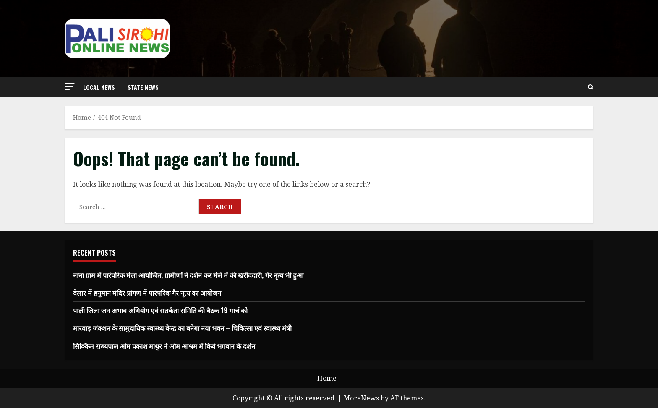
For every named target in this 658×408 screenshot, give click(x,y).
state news (143, 87)
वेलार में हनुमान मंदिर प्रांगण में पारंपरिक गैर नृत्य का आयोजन (147, 293)
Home (327, 378)
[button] (70, 86)
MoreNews (361, 398)
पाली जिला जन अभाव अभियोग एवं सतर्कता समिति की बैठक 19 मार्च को (160, 310)
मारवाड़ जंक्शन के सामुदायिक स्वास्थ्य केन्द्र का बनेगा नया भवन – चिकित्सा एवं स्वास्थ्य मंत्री (182, 328)
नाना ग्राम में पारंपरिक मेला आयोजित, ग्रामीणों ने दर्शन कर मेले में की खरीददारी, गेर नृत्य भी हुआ (188, 275)
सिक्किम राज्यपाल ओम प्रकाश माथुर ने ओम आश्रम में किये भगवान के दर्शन (164, 346)
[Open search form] (590, 87)
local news (99, 87)
